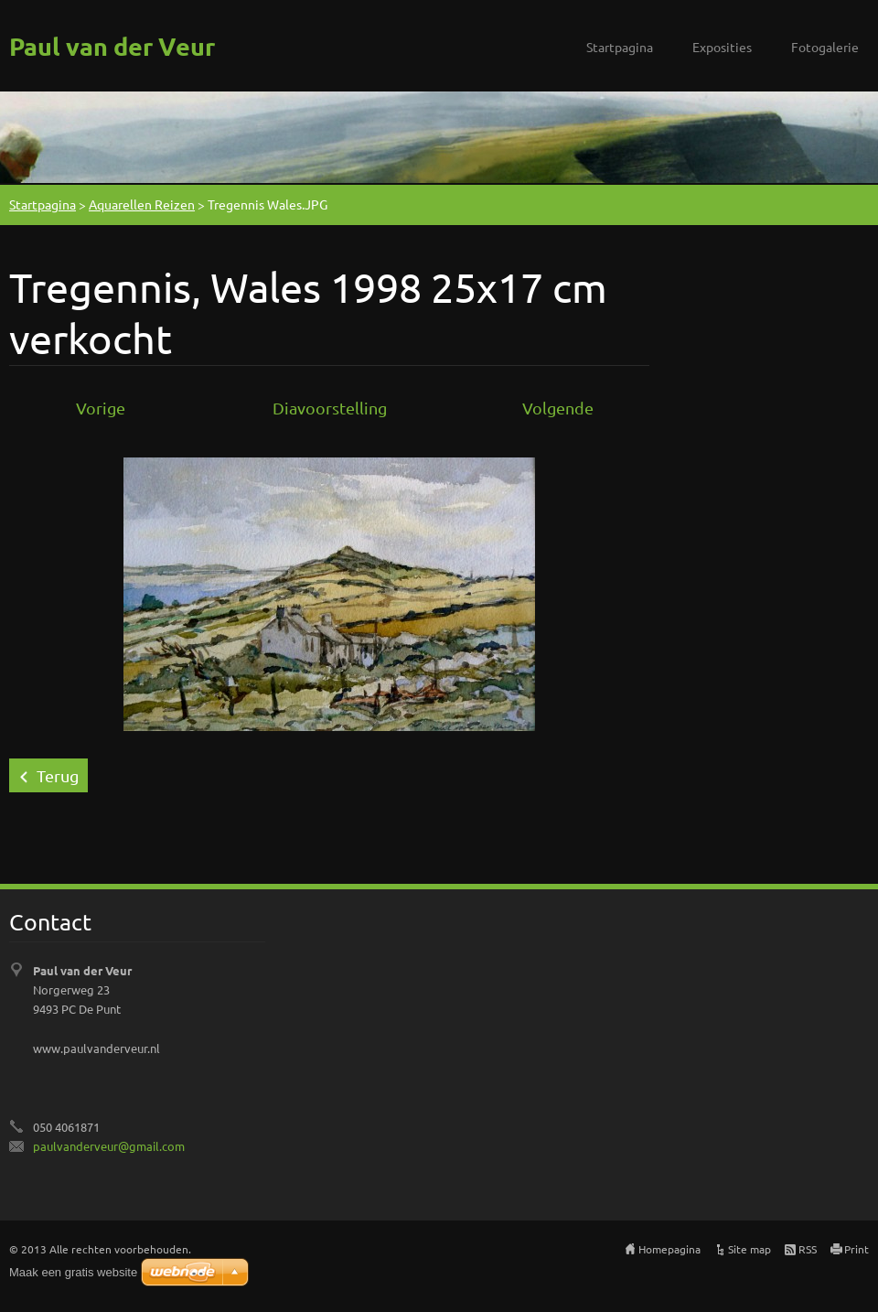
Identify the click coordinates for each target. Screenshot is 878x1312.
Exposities (722, 46)
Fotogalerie (825, 46)
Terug (58, 775)
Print (856, 1249)
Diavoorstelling (330, 407)
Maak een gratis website (73, 1272)
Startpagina (619, 46)
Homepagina (669, 1249)
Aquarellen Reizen (142, 204)
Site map (749, 1249)
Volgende (558, 407)
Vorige (100, 407)
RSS (807, 1249)
